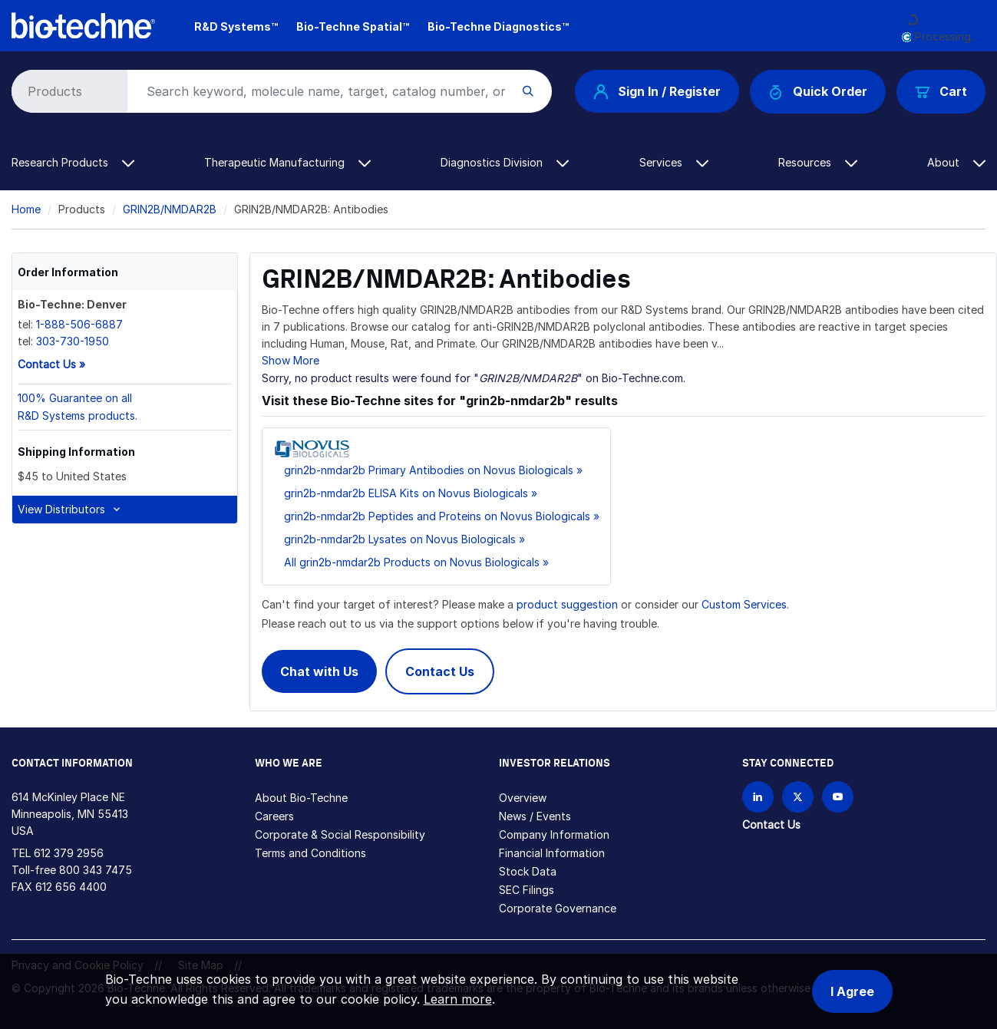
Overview (522, 797)
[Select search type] (67, 91)
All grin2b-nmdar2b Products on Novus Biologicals (412, 562)
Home (26, 209)
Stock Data (527, 871)
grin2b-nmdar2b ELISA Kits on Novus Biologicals (406, 493)
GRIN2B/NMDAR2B (169, 209)
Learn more (458, 999)
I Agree (852, 991)
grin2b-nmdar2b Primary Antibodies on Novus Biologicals (428, 470)
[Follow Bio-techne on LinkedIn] (758, 796)
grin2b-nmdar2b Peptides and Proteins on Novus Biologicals (437, 516)
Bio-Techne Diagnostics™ (498, 26)
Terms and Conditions (310, 852)
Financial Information (552, 852)
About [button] (956, 162)
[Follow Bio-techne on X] (798, 796)
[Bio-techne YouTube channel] (837, 796)
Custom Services (744, 604)
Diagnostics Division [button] (505, 162)
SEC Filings (526, 889)
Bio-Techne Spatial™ (352, 26)
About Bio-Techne (301, 797)
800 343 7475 (95, 869)
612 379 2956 (69, 852)
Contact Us (439, 671)
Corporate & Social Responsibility (340, 834)
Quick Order (817, 92)
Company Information (554, 834)
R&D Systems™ (236, 26)
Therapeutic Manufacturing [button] (287, 162)
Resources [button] (817, 162)
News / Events (535, 816)
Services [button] (673, 162)
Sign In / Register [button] (657, 91)
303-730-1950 (72, 341)
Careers (274, 816)
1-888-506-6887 (79, 324)
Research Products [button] (73, 162)
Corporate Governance (557, 908)
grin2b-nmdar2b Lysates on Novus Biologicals (400, 539)
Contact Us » (51, 364)
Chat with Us (319, 671)
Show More (290, 360)
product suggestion (567, 604)
